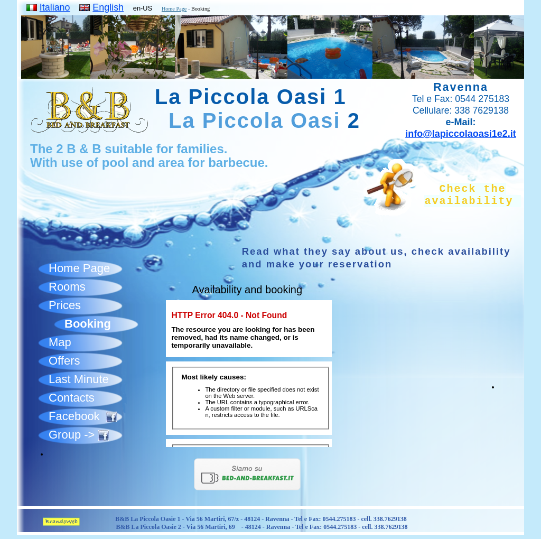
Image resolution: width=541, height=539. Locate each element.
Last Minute (79, 379)
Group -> (79, 434)
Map (60, 342)
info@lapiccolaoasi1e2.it (460, 133)
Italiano (55, 7)
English (108, 7)
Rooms (67, 286)
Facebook (83, 416)
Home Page (174, 9)
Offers (64, 360)
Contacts (72, 397)
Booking (87, 323)
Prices (65, 305)
